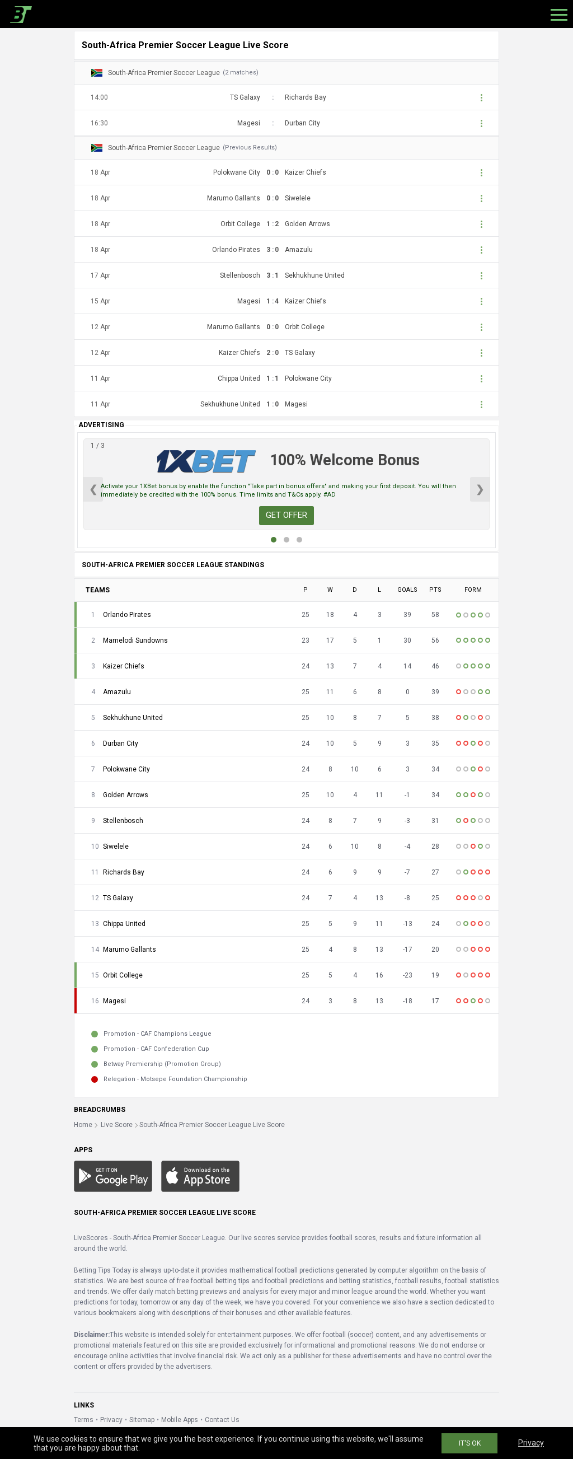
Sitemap (141, 1420)
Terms (83, 1420)
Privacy (111, 1420)
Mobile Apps (179, 1420)
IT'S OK (470, 1443)
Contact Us (222, 1420)
